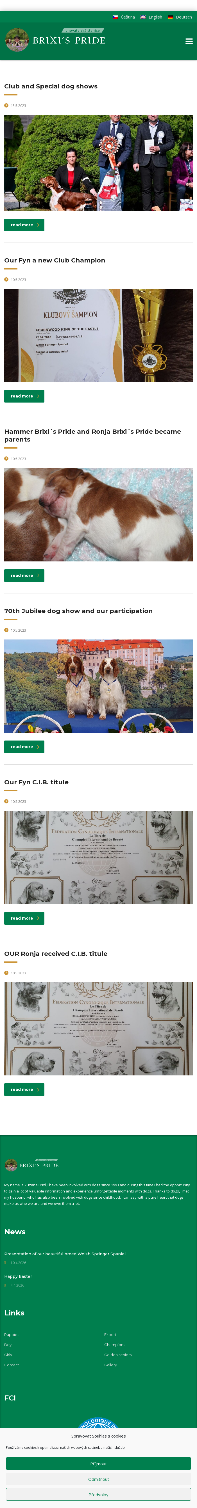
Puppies (11, 1334)
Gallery (110, 1365)
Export (110, 1334)
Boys (8, 1344)
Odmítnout (98, 1479)
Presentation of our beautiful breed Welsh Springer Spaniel (65, 1253)
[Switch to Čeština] (124, 17)
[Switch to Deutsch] (180, 17)
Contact (11, 1365)
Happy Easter (18, 1276)
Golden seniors (118, 1354)
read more (25, 224)
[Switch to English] (151, 17)
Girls (8, 1354)
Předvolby (98, 1494)
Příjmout (98, 1463)
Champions (114, 1344)
